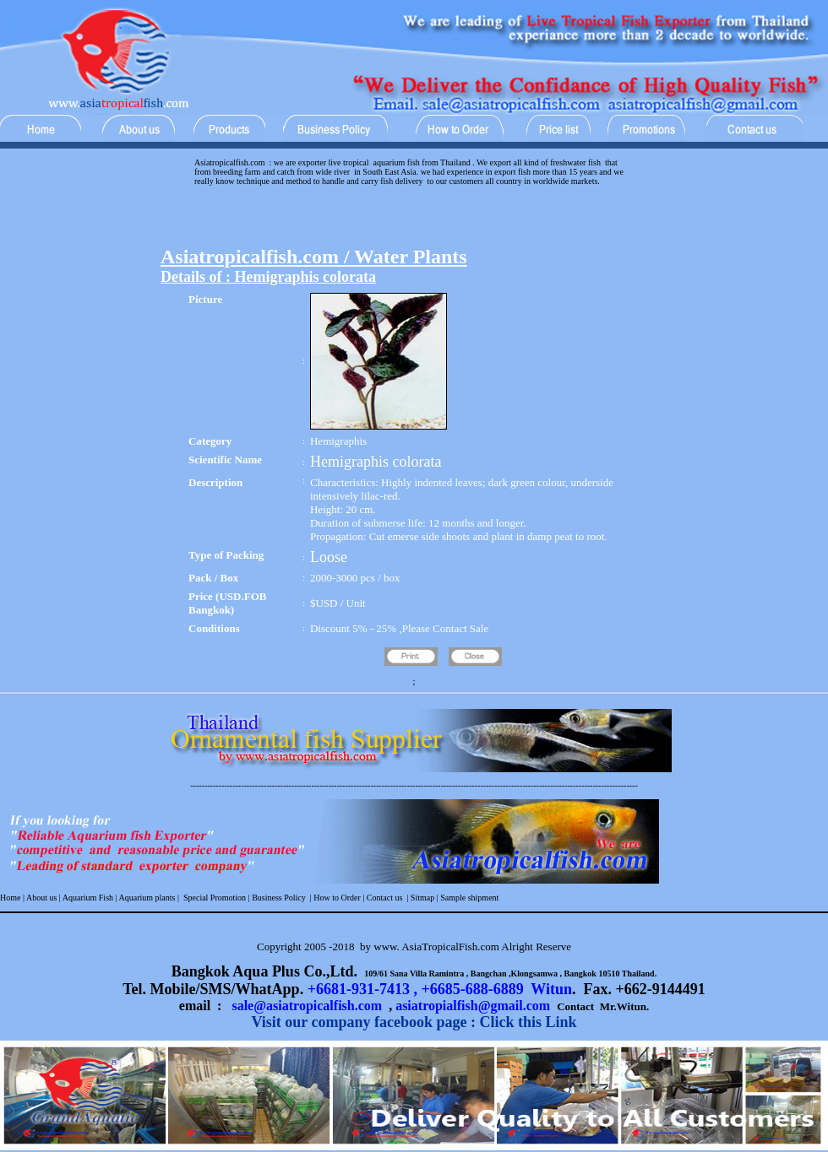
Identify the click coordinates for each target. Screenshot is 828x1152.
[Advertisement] (414, 220)
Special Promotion (214, 897)
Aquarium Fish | (90, 897)
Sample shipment (469, 897)
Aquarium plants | (149, 897)
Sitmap (422, 897)
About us (41, 897)
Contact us (385, 897)
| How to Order (334, 897)
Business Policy (278, 897)
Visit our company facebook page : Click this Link (413, 1022)
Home (10, 897)
